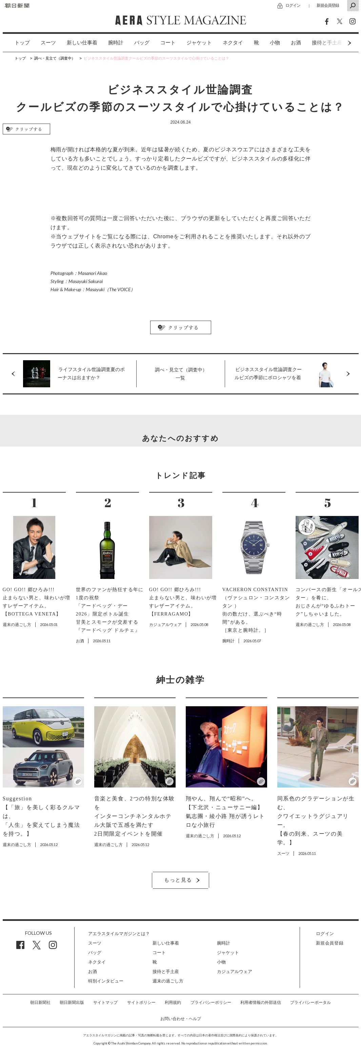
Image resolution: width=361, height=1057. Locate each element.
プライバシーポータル (310, 1002)
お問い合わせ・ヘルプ (180, 1018)
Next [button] (337, 43)
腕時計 (115, 42)
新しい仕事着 (82, 42)
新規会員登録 (328, 5)
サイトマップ (105, 1002)
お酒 (296, 42)
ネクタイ (233, 42)
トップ (22, 42)
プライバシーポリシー (210, 1002)
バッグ (141, 42)
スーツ (48, 42)
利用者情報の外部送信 (260, 1002)
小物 (275, 42)
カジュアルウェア (234, 971)
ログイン (292, 5)
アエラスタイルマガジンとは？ (119, 933)
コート (168, 42)
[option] (17, 43)
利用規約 (173, 1002)
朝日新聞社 (40, 1002)
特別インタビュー (105, 981)
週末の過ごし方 (168, 981)
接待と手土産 (166, 971)
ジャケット (199, 42)
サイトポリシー (141, 1002)
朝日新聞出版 (72, 1002)
